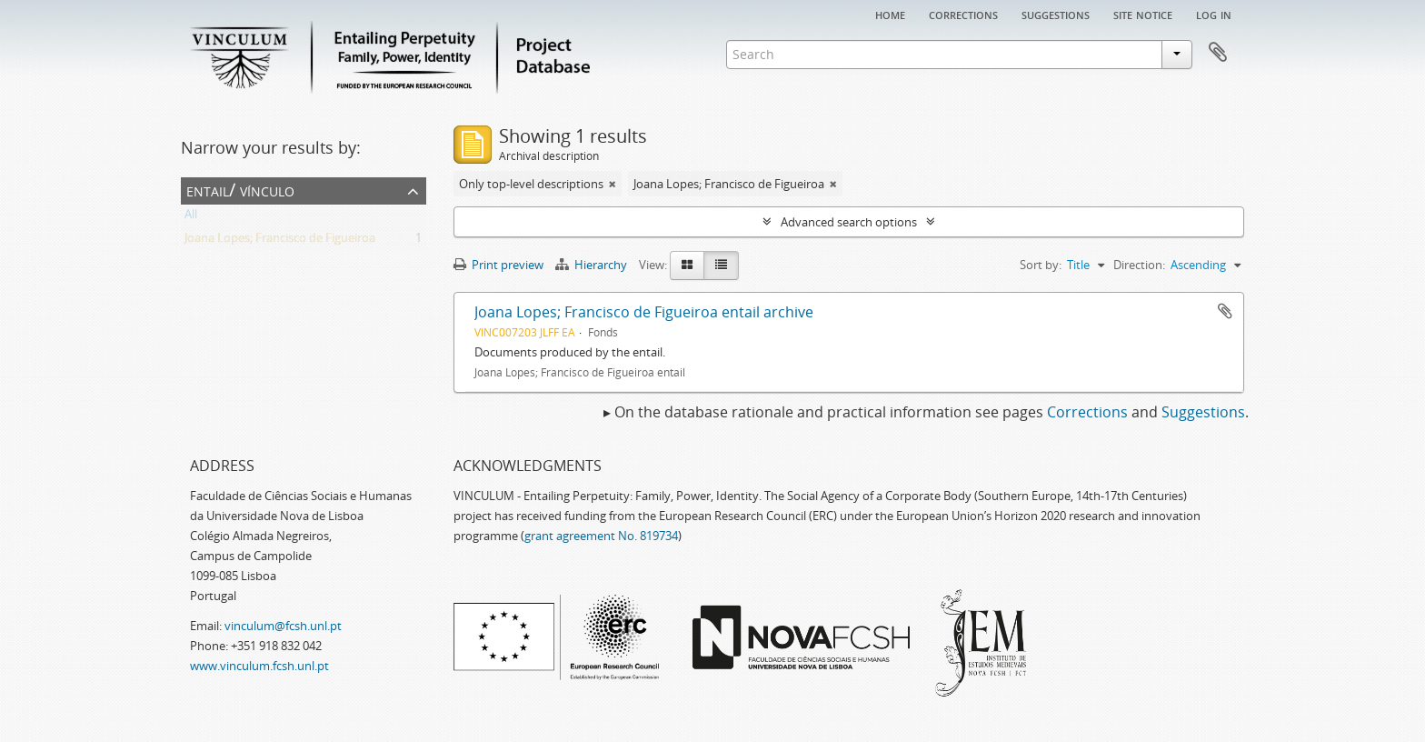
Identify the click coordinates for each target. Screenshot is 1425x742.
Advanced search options (849, 222)
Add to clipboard (1225, 311)
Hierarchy (592, 264)
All (190, 217)
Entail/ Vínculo (240, 189)
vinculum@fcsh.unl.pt (283, 625)
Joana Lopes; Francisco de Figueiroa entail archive (643, 312)
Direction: (1139, 264)
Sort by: (1040, 264)
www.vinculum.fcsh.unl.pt (259, 665)
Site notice (1142, 14)
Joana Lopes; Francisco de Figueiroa (279, 241)
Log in (1213, 14)
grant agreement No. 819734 (601, 535)
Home (890, 14)
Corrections (963, 14)
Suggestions (1055, 14)
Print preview (498, 264)
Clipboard (1218, 52)
